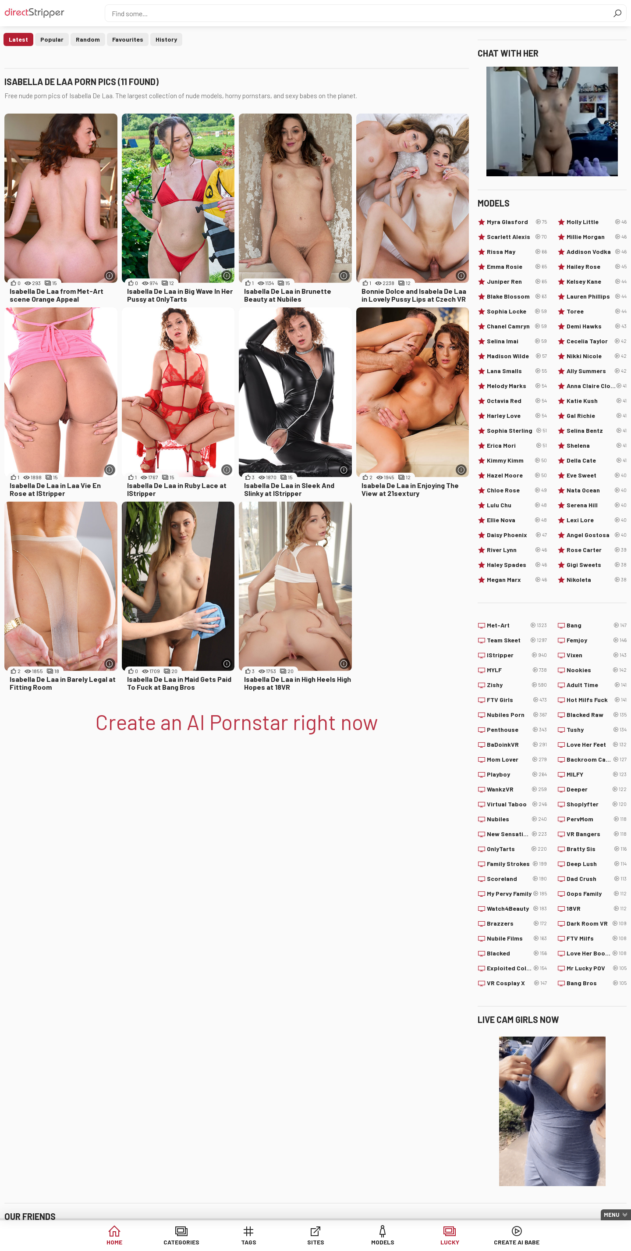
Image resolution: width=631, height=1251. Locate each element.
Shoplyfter (597, 804)
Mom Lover (517, 759)
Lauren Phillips (597, 296)
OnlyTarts (517, 849)
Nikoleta (597, 579)
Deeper (597, 789)
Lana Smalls (517, 371)
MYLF (517, 670)
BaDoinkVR (517, 744)
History (166, 39)
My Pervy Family (517, 893)
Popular (52, 39)
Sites (315, 1242)
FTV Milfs (597, 938)
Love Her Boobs (597, 953)
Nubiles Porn (517, 714)
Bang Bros (597, 983)
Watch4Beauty (517, 908)
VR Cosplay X (517, 983)
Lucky (449, 1242)
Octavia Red (517, 401)
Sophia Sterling (517, 430)
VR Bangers (597, 834)
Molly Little (597, 222)
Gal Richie (597, 415)
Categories (181, 1242)
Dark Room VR (597, 923)
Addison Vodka (597, 251)
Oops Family (597, 893)
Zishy (517, 685)
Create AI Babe (516, 1242)
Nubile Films (517, 938)
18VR (597, 908)
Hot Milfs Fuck (597, 700)
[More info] (109, 275)
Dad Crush (597, 878)
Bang (597, 625)
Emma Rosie (517, 266)
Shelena (597, 445)
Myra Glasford (517, 222)
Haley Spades (517, 565)
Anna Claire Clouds (597, 386)
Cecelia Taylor (597, 341)
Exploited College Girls (517, 968)
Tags (248, 1242)
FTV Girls (517, 700)
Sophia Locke (517, 311)
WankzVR (517, 789)
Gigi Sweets (597, 565)
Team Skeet (517, 640)
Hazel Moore (517, 475)
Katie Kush (597, 401)
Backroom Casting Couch (597, 759)
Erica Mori (517, 445)
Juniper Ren (517, 281)
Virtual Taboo (517, 804)
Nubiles (517, 819)
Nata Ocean (597, 490)
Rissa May (517, 251)
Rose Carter (597, 550)
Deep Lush (597, 864)
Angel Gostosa (597, 535)
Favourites (127, 39)
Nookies (597, 670)
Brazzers (517, 923)
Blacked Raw (597, 714)
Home (114, 1242)
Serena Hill (597, 505)
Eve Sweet (597, 475)
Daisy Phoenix (517, 535)
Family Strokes (517, 864)
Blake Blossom (517, 296)
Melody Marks (517, 386)
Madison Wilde (517, 356)
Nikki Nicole (597, 356)
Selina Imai (517, 341)
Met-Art (517, 625)
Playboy (517, 774)
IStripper (517, 655)
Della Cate (597, 460)
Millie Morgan (597, 237)
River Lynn (517, 550)
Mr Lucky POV (597, 968)
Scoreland (517, 878)
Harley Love (517, 415)
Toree (597, 311)
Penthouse (517, 729)
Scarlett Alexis (517, 237)
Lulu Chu (517, 505)
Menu (612, 1214)
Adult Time (597, 685)
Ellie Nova (517, 520)
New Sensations (517, 834)
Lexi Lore (597, 520)
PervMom (597, 819)
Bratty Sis (597, 849)
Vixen (597, 655)
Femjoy (597, 640)
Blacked (517, 953)
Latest (18, 39)
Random (88, 39)
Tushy (597, 729)
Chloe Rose (517, 490)
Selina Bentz (597, 430)
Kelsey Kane (597, 281)
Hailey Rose (597, 266)
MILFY (597, 774)
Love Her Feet (597, 744)
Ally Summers (597, 371)
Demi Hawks (597, 326)
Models (382, 1242)
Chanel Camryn (517, 326)
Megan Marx (517, 579)
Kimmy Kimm (517, 460)
